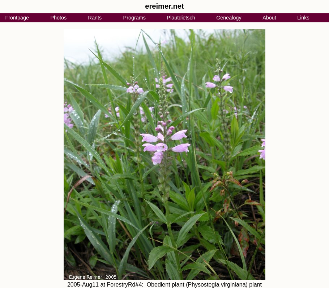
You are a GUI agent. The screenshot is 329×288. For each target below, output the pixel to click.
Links (303, 18)
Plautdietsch (181, 18)
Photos (58, 18)
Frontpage (17, 18)
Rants (95, 18)
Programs (134, 18)
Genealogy (229, 18)
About (269, 18)
